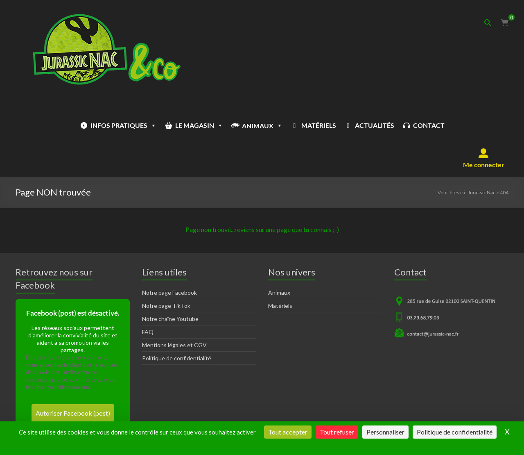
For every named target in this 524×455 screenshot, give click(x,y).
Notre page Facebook (169, 259)
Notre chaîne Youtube (170, 285)
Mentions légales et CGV (174, 312)
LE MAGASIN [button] (174, 125)
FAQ (148, 299)
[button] (483, 125)
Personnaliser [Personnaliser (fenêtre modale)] (385, 432)
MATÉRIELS (293, 125)
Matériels (280, 272)
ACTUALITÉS (349, 125)
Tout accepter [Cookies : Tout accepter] (287, 432)
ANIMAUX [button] (237, 125)
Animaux (279, 259)
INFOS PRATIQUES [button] (98, 125)
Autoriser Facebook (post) (73, 380)
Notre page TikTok (166, 272)
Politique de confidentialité (176, 325)
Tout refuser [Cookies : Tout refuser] (337, 432)
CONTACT (404, 125)
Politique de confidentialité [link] (454, 432)
